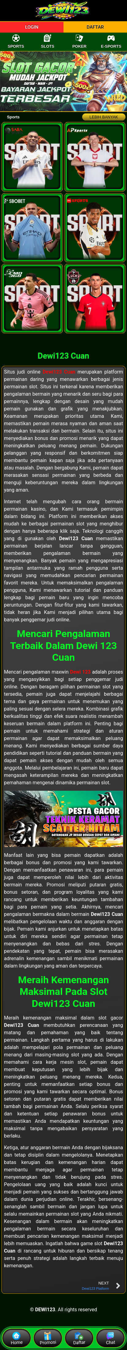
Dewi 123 (80, 672)
